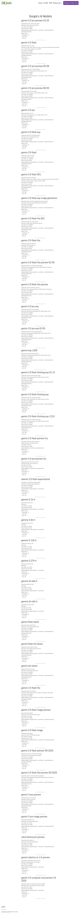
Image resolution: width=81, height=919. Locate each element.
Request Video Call (71, 3)
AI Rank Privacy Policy (5, 911)
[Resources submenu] (61, 3)
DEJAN (3, 906)
